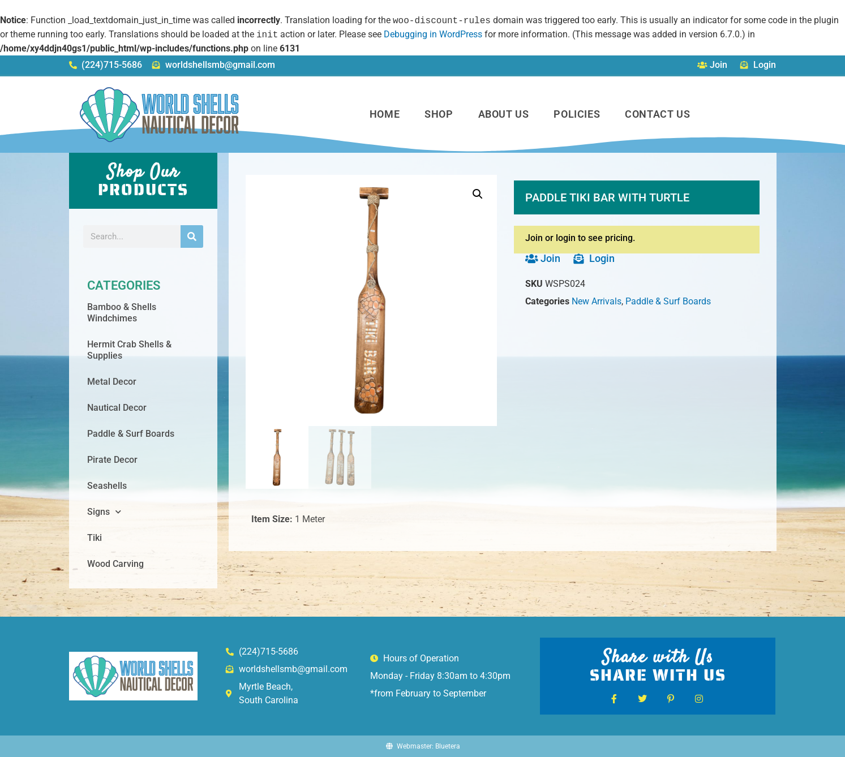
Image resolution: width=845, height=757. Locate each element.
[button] (477, 194)
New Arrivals (596, 301)
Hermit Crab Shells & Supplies (129, 350)
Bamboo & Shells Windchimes (121, 313)
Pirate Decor (112, 459)
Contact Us (657, 114)
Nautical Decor (117, 407)
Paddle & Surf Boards (130, 433)
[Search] (192, 236)
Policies (577, 114)
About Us (503, 114)
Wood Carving (115, 563)
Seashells (107, 485)
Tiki (94, 537)
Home (385, 114)
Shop (438, 114)
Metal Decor (111, 381)
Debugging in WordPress (433, 34)
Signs (104, 512)
